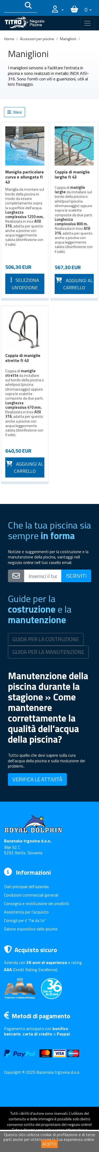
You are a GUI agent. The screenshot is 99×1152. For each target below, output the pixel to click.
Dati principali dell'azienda (26, 886)
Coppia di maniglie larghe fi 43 (72, 174)
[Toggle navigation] (87, 23)
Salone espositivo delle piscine (31, 929)
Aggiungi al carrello (74, 284)
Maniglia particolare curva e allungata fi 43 (24, 177)
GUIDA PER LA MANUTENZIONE (48, 652)
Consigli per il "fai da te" (25, 920)
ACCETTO (49, 1144)
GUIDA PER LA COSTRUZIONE (45, 639)
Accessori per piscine (37, 39)
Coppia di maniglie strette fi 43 (22, 358)
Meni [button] (14, 112)
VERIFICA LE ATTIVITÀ (37, 779)
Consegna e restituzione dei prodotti (36, 903)
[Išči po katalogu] (12, 6)
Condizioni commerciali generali (31, 895)
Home (9, 39)
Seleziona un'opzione (25, 284)
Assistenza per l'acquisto (26, 912)
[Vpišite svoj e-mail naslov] (43, 576)
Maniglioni (68, 39)
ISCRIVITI (76, 576)
